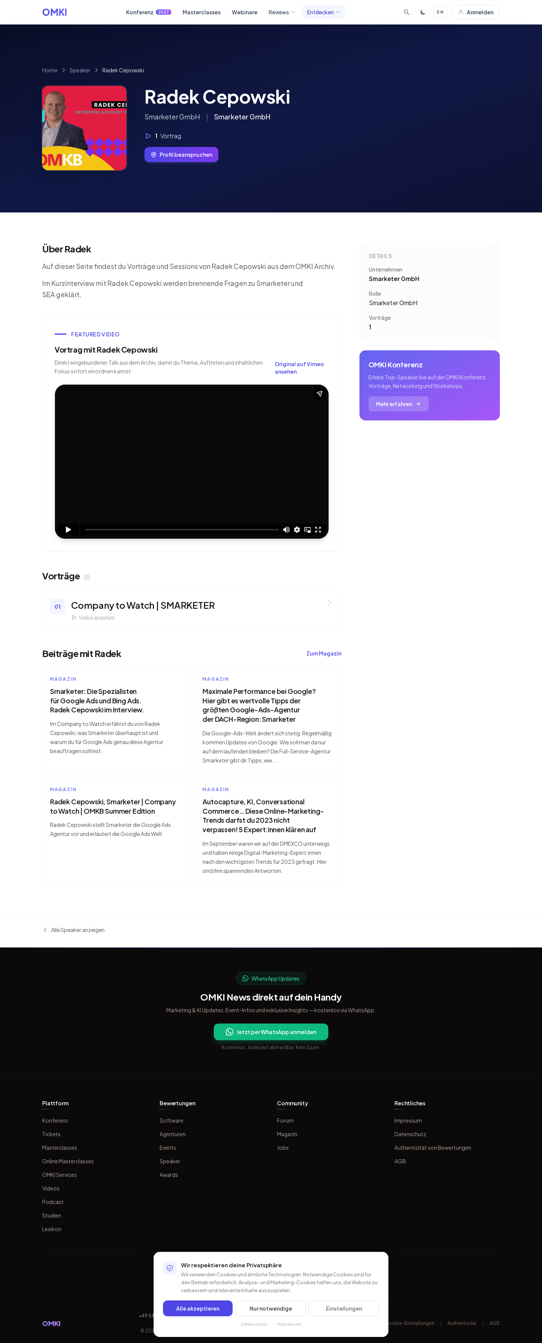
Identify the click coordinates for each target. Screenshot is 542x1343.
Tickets (51, 1134)
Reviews (282, 12)
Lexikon (51, 1228)
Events (168, 1147)
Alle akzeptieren (197, 1308)
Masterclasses (202, 12)
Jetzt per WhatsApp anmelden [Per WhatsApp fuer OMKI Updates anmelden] (271, 1032)
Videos (50, 1188)
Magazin (287, 1134)
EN (440, 11)
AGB (400, 1161)
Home (50, 70)
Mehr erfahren (398, 403)
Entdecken (324, 12)
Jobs (283, 1147)
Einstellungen (344, 1308)
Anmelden (475, 12)
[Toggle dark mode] (423, 12)
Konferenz (148, 12)
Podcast (53, 1201)
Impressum (408, 1120)
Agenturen (173, 1134)
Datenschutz (410, 1134)
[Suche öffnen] (406, 12)
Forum (285, 1120)
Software (171, 1120)
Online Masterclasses (68, 1161)
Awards (169, 1174)
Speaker (80, 70)
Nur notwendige (271, 1308)
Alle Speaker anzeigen (73, 929)
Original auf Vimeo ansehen (299, 368)
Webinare (244, 12)
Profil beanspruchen (181, 154)
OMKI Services (59, 1174)
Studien (51, 1215)
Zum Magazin (323, 653)
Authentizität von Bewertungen (432, 1147)
